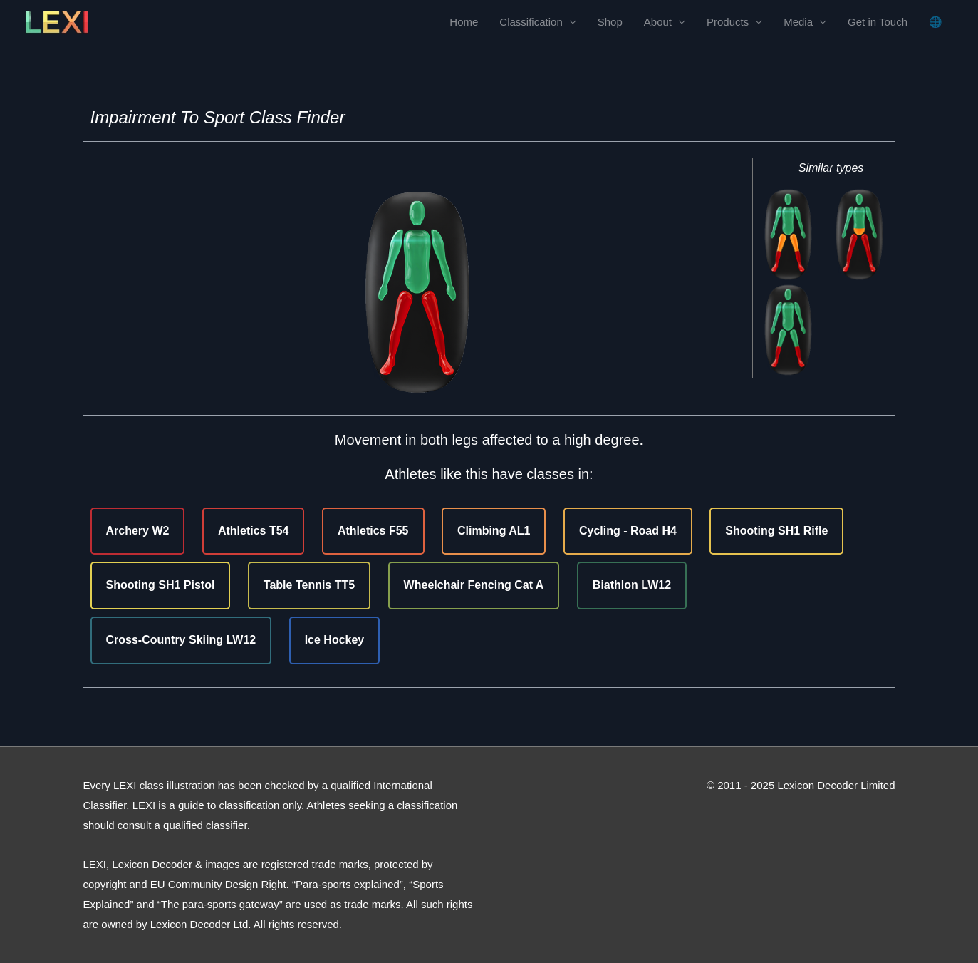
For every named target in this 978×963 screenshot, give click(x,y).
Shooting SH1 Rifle (776, 531)
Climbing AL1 (494, 531)
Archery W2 (138, 531)
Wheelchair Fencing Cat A (474, 585)
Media (798, 22)
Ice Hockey (335, 640)
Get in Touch (877, 22)
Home (463, 22)
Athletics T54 (253, 531)
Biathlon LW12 (632, 585)
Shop (610, 22)
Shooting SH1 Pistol (160, 585)
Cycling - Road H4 (628, 531)
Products (728, 22)
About (658, 22)
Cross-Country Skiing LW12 (181, 640)
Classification (530, 22)
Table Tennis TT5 (309, 585)
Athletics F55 (373, 531)
